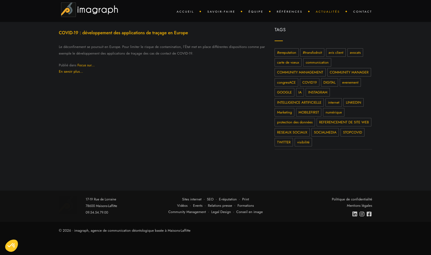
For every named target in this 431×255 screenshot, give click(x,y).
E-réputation (228, 199)
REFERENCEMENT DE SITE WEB (344, 122)
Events (198, 205)
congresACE (286, 82)
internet (333, 102)
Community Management (187, 211)
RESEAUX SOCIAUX (292, 132)
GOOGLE (284, 92)
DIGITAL (330, 82)
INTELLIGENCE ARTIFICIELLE (299, 102)
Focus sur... (86, 65)
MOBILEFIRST (309, 112)
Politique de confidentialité (352, 199)
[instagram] (362, 214)
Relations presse (220, 205)
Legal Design (221, 211)
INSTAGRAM (317, 92)
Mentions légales (359, 205)
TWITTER (284, 142)
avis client (335, 52)
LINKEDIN (353, 102)
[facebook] (369, 214)
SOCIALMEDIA (325, 132)
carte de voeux (288, 62)
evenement (350, 82)
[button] (11, 245)
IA (300, 92)
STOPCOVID (352, 132)
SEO (210, 199)
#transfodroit (312, 52)
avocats (355, 52)
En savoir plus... (71, 71)
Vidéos (182, 205)
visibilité (303, 142)
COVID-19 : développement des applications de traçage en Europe (123, 33)
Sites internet (191, 199)
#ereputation (286, 52)
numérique (333, 112)
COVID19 (309, 82)
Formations (245, 205)
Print (245, 199)
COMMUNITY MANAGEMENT (300, 72)
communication (317, 62)
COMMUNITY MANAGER (349, 72)
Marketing (284, 112)
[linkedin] (355, 214)
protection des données (295, 122)
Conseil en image (249, 211)
